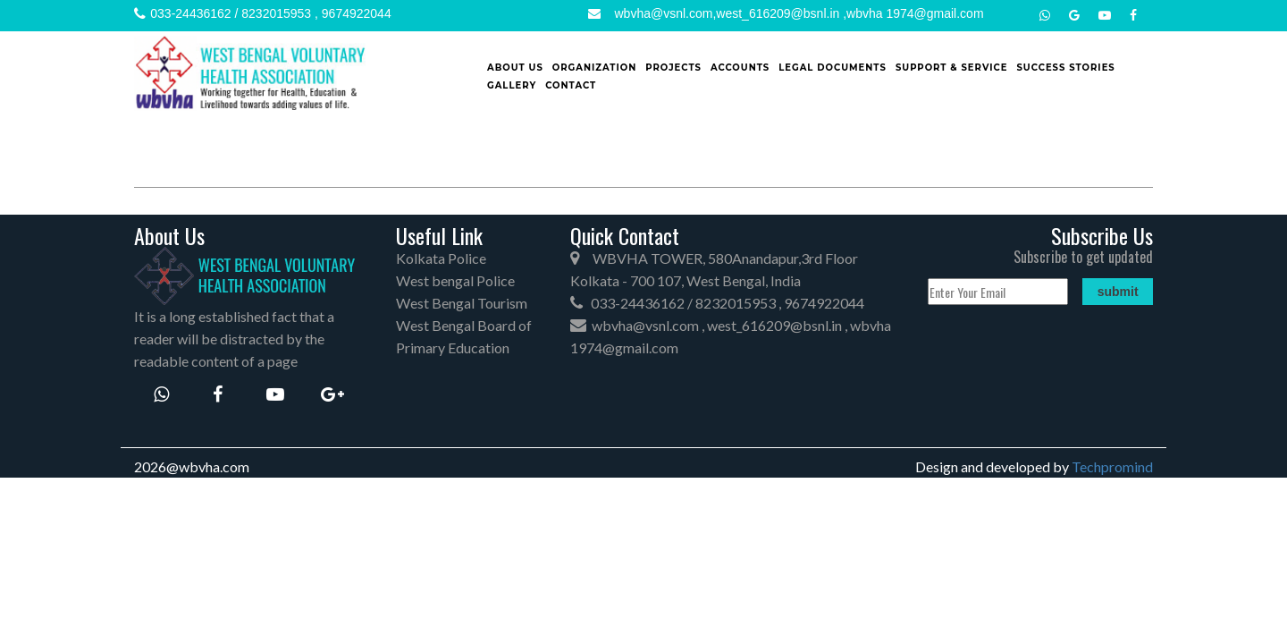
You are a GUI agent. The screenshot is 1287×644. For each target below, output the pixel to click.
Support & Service (952, 67)
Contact (570, 85)
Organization (594, 67)
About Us (515, 67)
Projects (673, 67)
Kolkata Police (441, 258)
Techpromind (1112, 466)
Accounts (740, 67)
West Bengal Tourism (461, 302)
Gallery (511, 85)
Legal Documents (832, 67)
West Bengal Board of (464, 325)
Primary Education (452, 347)
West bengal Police (455, 280)
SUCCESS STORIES (1065, 67)
